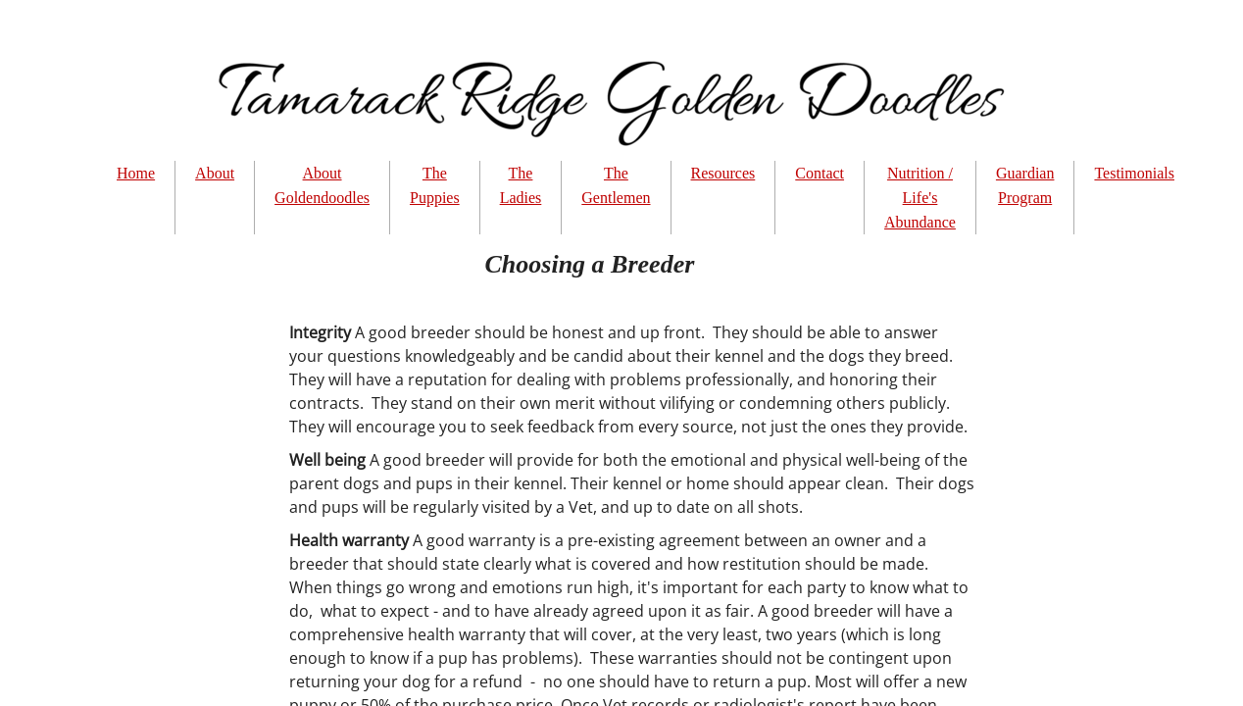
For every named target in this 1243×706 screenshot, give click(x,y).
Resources (723, 173)
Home (136, 173)
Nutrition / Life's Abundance (920, 197)
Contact (819, 173)
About (214, 173)
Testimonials (1134, 173)
